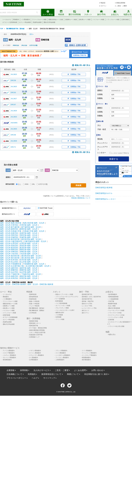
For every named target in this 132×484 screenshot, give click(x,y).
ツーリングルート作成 (115, 317)
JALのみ (24, 45)
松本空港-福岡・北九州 (28, 260)
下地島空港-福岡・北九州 (31, 274)
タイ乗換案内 (33, 357)
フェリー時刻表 (34, 306)
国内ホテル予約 (87, 303)
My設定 (103, 3)
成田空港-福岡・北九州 (28, 268)
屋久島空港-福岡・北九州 (31, 258)
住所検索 (58, 317)
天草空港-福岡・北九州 (28, 225)
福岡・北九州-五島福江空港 (10, 231)
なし (19, 184)
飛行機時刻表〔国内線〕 (37, 308)
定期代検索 (125, 19)
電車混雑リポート (35, 323)
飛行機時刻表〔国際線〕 (37, 310)
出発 (5, 40)
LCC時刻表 (32, 313)
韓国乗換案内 (86, 357)
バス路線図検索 (113, 299)
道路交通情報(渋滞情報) (37, 330)
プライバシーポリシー (16, 378)
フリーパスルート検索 (39, 19)
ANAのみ (16, 45)
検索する (113, 159)
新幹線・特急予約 (88, 301)
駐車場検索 (59, 301)
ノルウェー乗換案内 (9, 355)
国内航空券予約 (87, 294)
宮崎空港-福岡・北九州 (28, 252)
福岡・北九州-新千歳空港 (10, 227)
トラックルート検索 (112, 19)
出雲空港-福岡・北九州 (28, 243)
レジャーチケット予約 (89, 308)
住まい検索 (112, 306)
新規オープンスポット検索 (64, 294)
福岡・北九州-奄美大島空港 (10, 223)
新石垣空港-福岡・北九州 (31, 239)
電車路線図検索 (113, 297)
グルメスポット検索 (62, 308)
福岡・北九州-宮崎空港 (9, 252)
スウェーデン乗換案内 (36, 355)
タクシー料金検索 (25, 22)
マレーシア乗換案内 (9, 357)
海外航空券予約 (87, 299)
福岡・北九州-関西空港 (9, 249)
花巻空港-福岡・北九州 (28, 233)
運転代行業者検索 (114, 308)
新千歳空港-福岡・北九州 (31, 227)
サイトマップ (49, 378)
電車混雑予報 (33, 325)
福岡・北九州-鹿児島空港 (10, 256)
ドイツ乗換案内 (87, 350)
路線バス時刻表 (34, 301)
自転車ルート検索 (85, 19)
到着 (38, 40)
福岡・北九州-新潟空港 (9, 248)
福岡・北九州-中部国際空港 (10, 264)
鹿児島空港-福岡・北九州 (31, 256)
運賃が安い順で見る (82, 65)
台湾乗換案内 (33, 360)
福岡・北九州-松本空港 (9, 260)
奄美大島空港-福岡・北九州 (33, 223)
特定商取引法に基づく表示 (96, 374)
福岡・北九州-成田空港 (9, 268)
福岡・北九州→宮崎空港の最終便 (40, 284)
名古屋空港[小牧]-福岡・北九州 (37, 266)
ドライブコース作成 (114, 313)
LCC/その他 (33, 45)
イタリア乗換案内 (9, 353)
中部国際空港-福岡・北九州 (33, 264)
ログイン (103, 6)
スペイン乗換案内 (35, 353)
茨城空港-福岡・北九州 (28, 237)
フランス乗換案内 (61, 350)
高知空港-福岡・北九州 (28, 245)
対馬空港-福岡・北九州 (28, 278)
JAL (33, 184)
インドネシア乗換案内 (89, 355)
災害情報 (111, 319)
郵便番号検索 (112, 303)
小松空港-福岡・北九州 (28, 254)
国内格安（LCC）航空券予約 (91, 297)
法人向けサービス (41, 370)
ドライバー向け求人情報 (116, 326)
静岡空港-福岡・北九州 (28, 229)
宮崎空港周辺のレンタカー (105, 199)
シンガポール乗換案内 (63, 355)
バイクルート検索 (98, 19)
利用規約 (32, 374)
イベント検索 (60, 319)
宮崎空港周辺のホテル (103, 193)
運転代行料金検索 (49, 22)
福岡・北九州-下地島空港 (10, 274)
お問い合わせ (97, 370)
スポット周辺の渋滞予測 (37, 332)
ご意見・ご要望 (121, 6)
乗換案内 (16, 19)
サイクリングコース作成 (116, 315)
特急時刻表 (32, 299)
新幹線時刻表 (33, 297)
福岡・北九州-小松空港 (9, 254)
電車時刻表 (32, 294)
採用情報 (24, 370)
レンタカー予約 (87, 306)
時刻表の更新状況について (80, 198)
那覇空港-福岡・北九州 (28, 270)
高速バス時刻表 (34, 303)
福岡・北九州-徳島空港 (9, 276)
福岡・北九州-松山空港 (9, 262)
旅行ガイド (85, 310)
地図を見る (112, 334)
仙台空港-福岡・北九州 (28, 272)
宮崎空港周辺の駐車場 (103, 188)
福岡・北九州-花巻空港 (9, 233)
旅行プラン (85, 313)
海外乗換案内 (112, 294)
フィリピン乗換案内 (62, 357)
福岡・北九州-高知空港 (9, 245)
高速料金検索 (37, 22)
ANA (26, 184)
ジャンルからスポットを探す (65, 310)
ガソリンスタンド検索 (63, 305)
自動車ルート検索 (71, 19)
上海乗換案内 (60, 360)
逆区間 (68, 40)
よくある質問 (80, 370)
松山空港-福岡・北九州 (28, 262)
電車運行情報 (33, 321)
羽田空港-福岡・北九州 (28, 235)
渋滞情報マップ (34, 337)
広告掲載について (14, 374)
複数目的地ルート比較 (55, 19)
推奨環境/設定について (51, 374)
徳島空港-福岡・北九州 (28, 276)
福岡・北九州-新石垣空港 (10, 239)
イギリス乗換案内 (35, 350)
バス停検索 (59, 315)
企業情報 (10, 370)
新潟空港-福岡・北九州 (28, 248)
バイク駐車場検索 (61, 303)
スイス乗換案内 (61, 353)
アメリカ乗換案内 (9, 350)
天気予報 (111, 301)
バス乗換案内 (25, 19)
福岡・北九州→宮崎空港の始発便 (13, 284)
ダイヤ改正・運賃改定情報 (38, 328)
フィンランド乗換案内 (89, 353)
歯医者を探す (60, 312)
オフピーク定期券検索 (9, 22)
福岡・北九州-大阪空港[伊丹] (11, 241)
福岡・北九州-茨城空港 (9, 237)
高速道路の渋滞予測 (35, 335)
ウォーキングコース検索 (116, 310)
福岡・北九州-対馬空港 (9, 278)
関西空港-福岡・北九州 (28, 249)
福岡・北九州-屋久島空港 (10, 258)
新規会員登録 (120, 3)
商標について (73, 374)
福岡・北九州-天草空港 (9, 225)
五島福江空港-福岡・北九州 (33, 231)
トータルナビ (6, 19)
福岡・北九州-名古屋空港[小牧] (12, 266)
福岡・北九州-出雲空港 (9, 243)
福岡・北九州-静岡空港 (9, 229)
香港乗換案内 (7, 360)
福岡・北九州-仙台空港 (9, 272)
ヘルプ (35, 378)
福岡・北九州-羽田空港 (9, 235)
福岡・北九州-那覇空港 (9, 270)
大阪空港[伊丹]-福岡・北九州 (35, 241)
